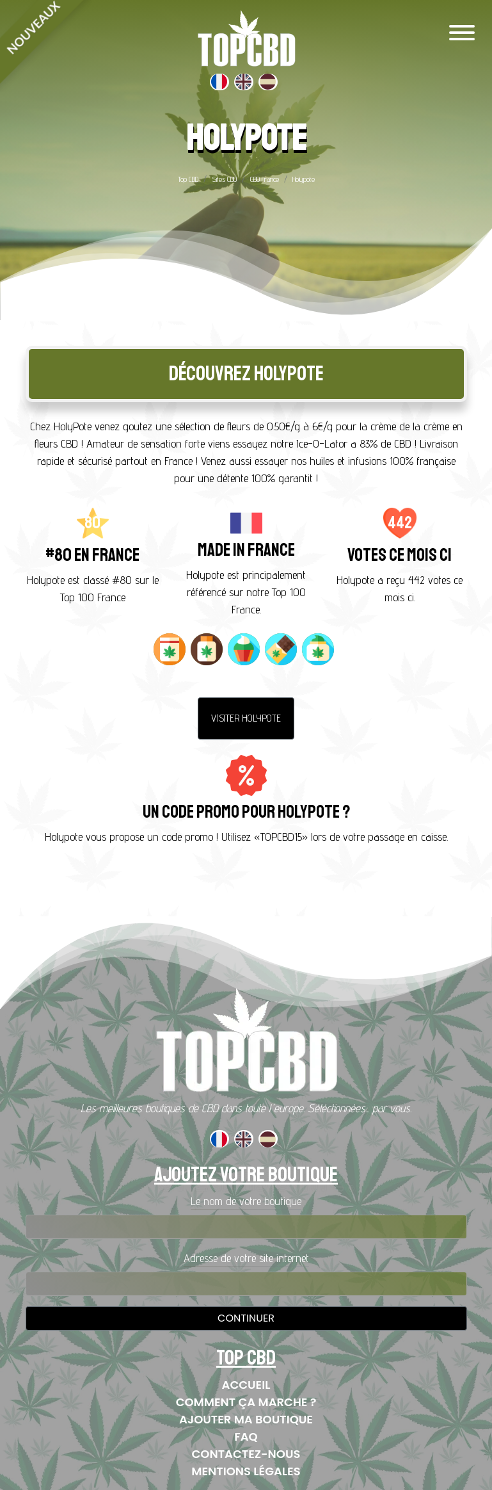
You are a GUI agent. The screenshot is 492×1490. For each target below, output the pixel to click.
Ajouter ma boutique (246, 1419)
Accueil (246, 1385)
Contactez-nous (246, 1454)
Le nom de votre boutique (246, 1201)
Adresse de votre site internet (246, 1258)
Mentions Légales (245, 1471)
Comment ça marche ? (246, 1402)
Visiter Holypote (246, 718)
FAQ (246, 1437)
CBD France (264, 179)
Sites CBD (224, 179)
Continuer (246, 1318)
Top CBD (188, 179)
